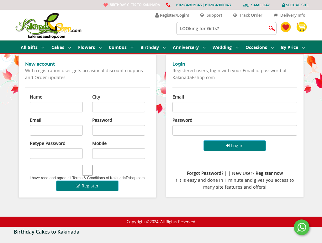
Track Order (247, 15)
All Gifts (33, 47)
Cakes (61, 47)
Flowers (90, 47)
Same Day (260, 5)
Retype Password (48, 143)
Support (211, 15)
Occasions (259, 47)
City (96, 97)
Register (87, 186)
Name (36, 97)
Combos (121, 47)
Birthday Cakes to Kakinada (46, 231)
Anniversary (189, 47)
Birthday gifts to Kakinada (135, 4)
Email (35, 120)
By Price (293, 47)
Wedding (226, 47)
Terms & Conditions (88, 178)
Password (102, 120)
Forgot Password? (205, 173)
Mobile (99, 143)
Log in (235, 145)
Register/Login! (172, 15)
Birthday (153, 47)
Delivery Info (289, 15)
